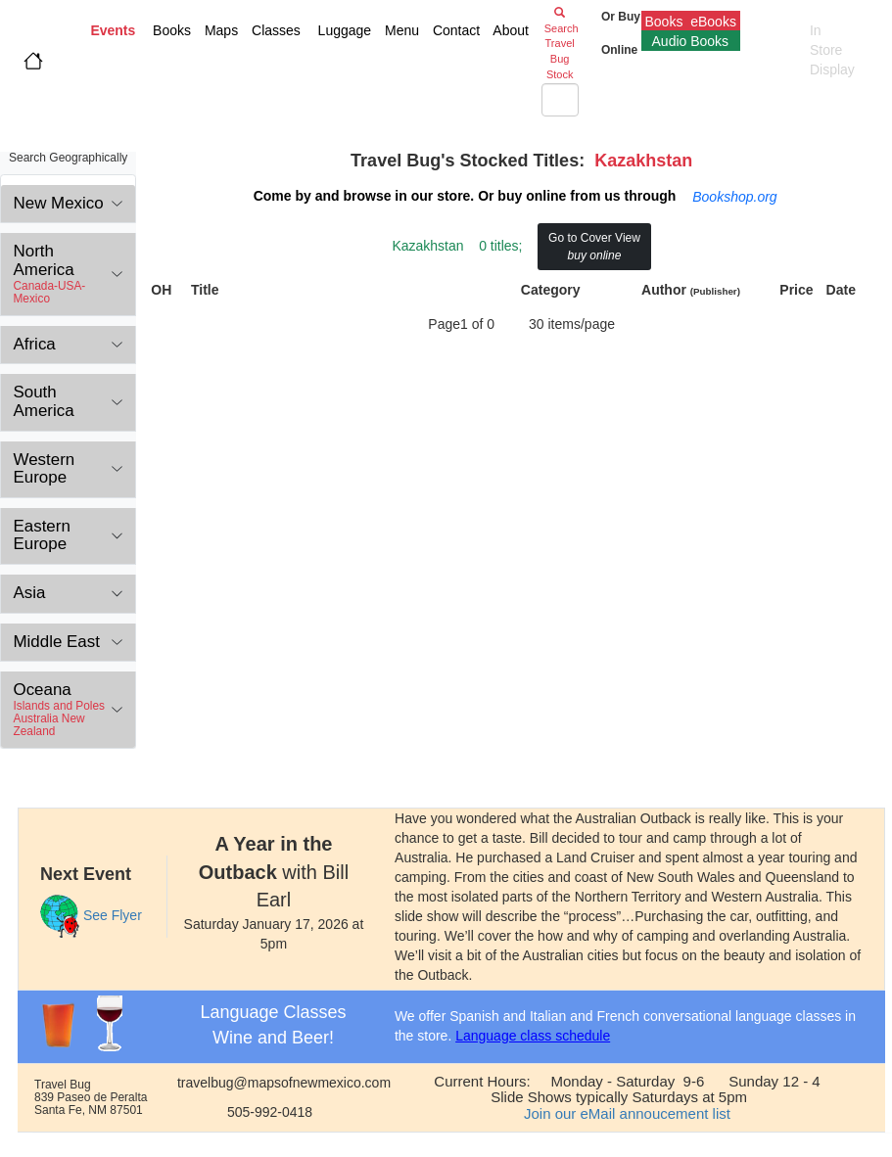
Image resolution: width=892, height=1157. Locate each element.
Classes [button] (274, 30)
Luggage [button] (342, 30)
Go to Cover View (594, 246)
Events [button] (112, 30)
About (513, 30)
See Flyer (112, 915)
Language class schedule (532, 1035)
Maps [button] (219, 30)
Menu (400, 30)
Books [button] (168, 30)
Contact (454, 30)
